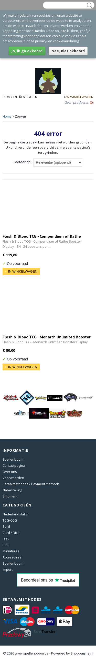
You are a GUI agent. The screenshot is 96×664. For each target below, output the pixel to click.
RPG (6, 545)
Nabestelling (12, 490)
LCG (6, 538)
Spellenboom (13, 459)
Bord (6, 526)
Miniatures (11, 551)
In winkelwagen (22, 271)
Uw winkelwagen (78, 97)
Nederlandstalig (15, 514)
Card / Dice (11, 532)
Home (7, 116)
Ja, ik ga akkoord (26, 50)
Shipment (10, 496)
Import (8, 569)
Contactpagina (14, 465)
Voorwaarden (13, 477)
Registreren (28, 96)
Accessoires (12, 557)
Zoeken (88, 5)
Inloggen (10, 96)
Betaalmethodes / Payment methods (31, 484)
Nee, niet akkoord (68, 50)
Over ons (10, 471)
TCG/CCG (10, 520)
